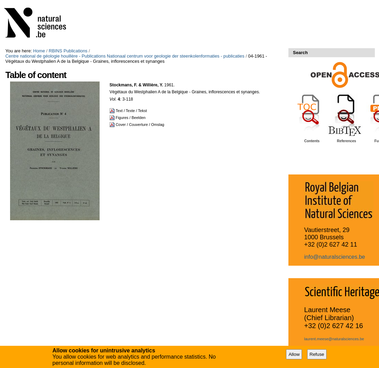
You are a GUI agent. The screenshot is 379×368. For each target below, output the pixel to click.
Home (39, 50)
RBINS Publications (68, 50)
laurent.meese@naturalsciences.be (334, 339)
